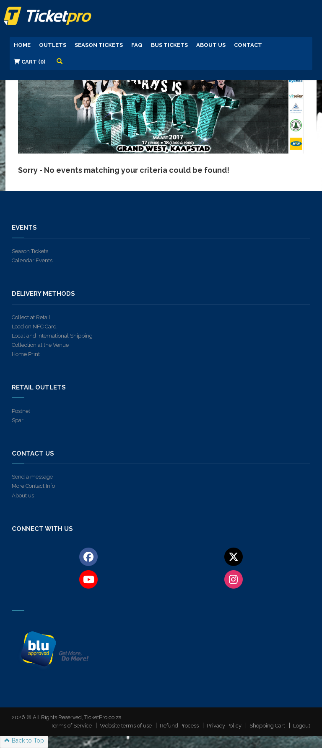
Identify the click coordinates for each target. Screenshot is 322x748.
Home (22, 45)
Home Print (26, 354)
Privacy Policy (224, 725)
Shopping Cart (267, 725)
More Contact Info (33, 486)
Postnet (21, 411)
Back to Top (24, 740)
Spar (17, 420)
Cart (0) (29, 62)
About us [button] (211, 45)
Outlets (52, 45)
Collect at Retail (31, 317)
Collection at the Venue (40, 345)
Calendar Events (32, 260)
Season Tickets (99, 45)
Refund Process (179, 725)
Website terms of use (126, 725)
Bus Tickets (169, 45)
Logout (301, 725)
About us (23, 495)
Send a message (32, 477)
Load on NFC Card (34, 326)
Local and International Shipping (52, 336)
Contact (248, 45)
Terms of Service (71, 725)
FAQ (137, 45)
